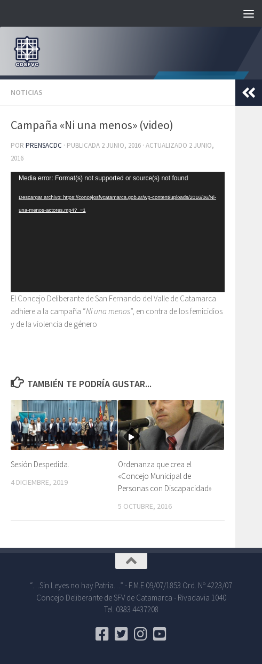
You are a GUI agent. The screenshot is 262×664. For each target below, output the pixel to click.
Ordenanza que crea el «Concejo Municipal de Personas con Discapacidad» (165, 476)
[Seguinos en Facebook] (102, 634)
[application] (118, 232)
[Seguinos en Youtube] (160, 634)
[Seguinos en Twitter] (121, 634)
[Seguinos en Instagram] (140, 634)
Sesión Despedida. (40, 464)
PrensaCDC (44, 145)
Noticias (27, 92)
